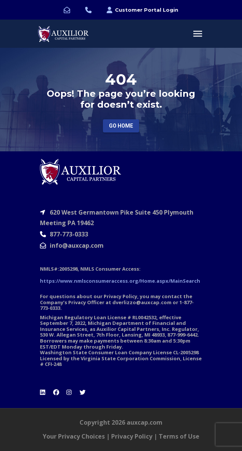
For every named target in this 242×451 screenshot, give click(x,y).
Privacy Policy (131, 436)
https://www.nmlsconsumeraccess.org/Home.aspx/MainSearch (120, 280)
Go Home (121, 126)
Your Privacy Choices (74, 436)
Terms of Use (179, 436)
